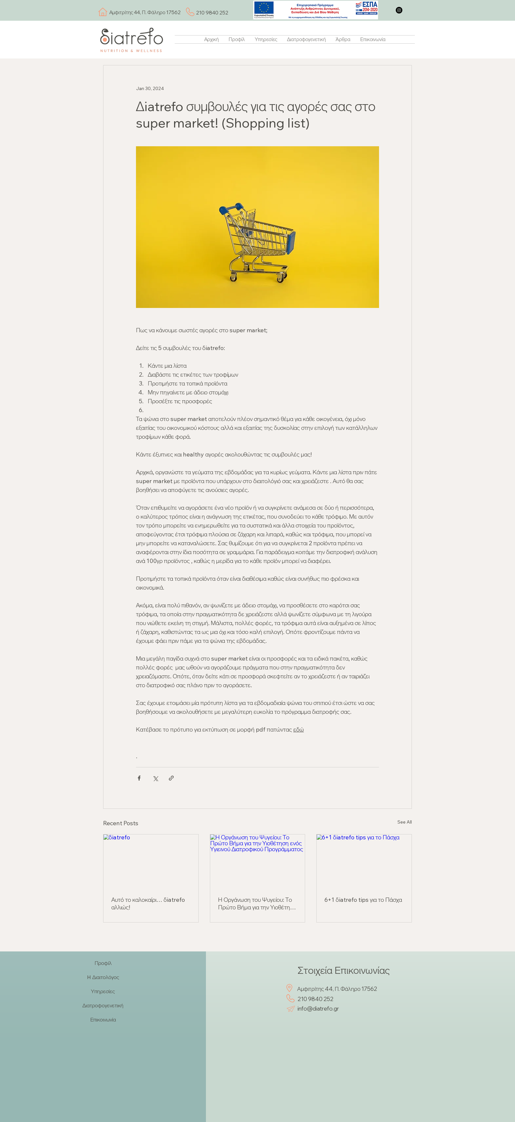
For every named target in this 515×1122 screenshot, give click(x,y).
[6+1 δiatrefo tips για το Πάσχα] (364, 861)
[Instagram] (399, 10)
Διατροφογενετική (102, 1005)
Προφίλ (103, 963)
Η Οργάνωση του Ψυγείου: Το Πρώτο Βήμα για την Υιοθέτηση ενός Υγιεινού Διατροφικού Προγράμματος (257, 903)
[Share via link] (171, 778)
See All (404, 822)
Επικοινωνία (103, 1019)
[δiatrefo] (150, 861)
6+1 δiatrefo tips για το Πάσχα (363, 899)
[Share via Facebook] (139, 778)
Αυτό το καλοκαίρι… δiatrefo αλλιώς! (148, 903)
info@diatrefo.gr (318, 1008)
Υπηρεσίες (103, 991)
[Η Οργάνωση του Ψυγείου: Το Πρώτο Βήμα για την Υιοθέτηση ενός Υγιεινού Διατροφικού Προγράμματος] (257, 861)
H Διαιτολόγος (103, 977)
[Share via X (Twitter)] (155, 778)
